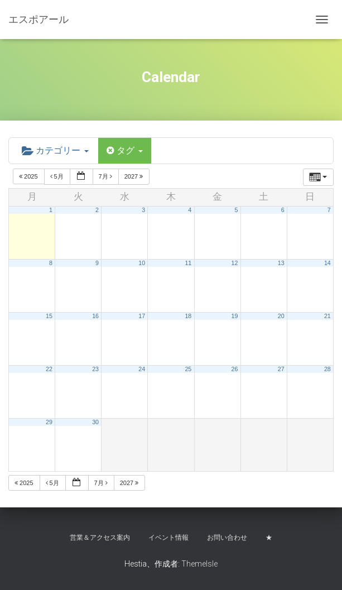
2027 (134, 176)
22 (49, 369)
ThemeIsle (199, 563)
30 (95, 422)
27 (281, 369)
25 (188, 369)
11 (188, 263)
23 (95, 369)
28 (327, 369)
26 (235, 369)
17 (141, 316)
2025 (29, 176)
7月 (106, 176)
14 (327, 263)
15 (49, 316)
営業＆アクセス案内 (100, 537)
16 (95, 316)
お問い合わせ (227, 537)
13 (281, 263)
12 (235, 263)
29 (49, 422)
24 (141, 369)
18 (188, 316)
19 (235, 316)
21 (327, 316)
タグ (125, 150)
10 (141, 263)
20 (281, 316)
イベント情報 (168, 537)
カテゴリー (55, 150)
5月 (57, 176)
